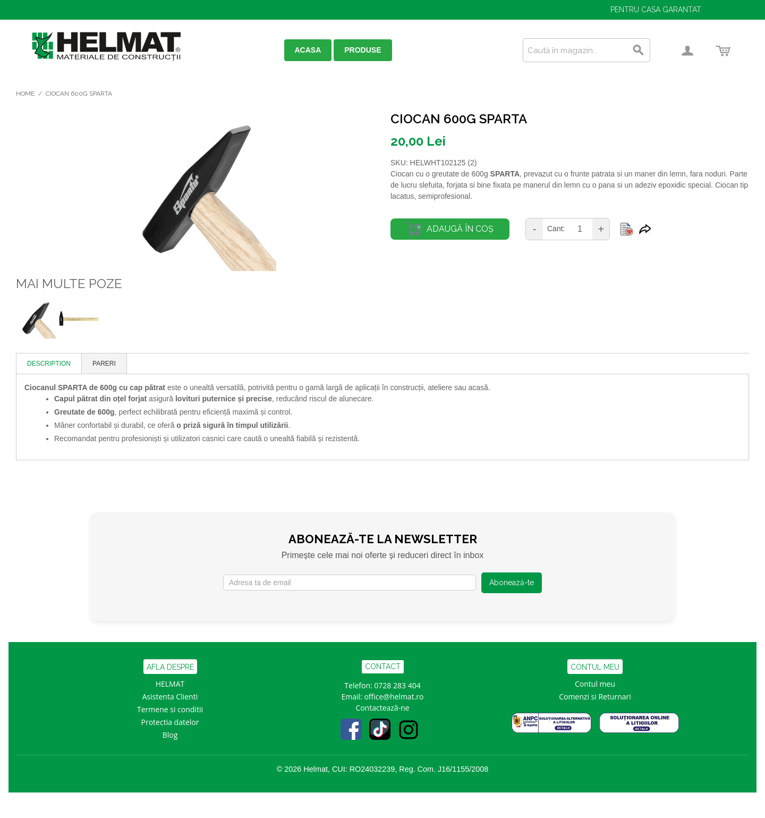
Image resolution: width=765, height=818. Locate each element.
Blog (170, 735)
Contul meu (595, 684)
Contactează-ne (382, 708)
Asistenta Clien (167, 696)
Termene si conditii (170, 709)
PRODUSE (362, 50)
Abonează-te (511, 582)
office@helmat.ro (393, 696)
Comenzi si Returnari (595, 696)
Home (25, 93)
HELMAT (170, 684)
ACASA (308, 50)
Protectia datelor (170, 722)
